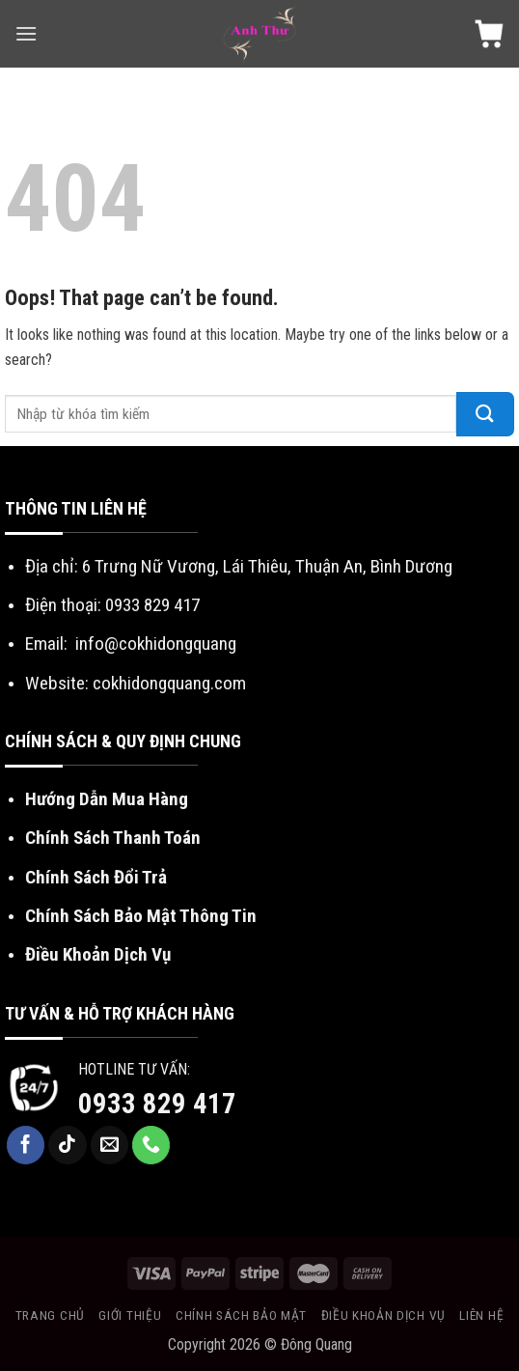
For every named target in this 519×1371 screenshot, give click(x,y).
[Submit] (485, 414)
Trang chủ (50, 1315)
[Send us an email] (110, 1145)
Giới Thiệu (129, 1315)
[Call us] (151, 1145)
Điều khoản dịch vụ (383, 1315)
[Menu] (26, 33)
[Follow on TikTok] (67, 1145)
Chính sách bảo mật (241, 1315)
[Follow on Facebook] (26, 1145)
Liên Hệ (481, 1315)
